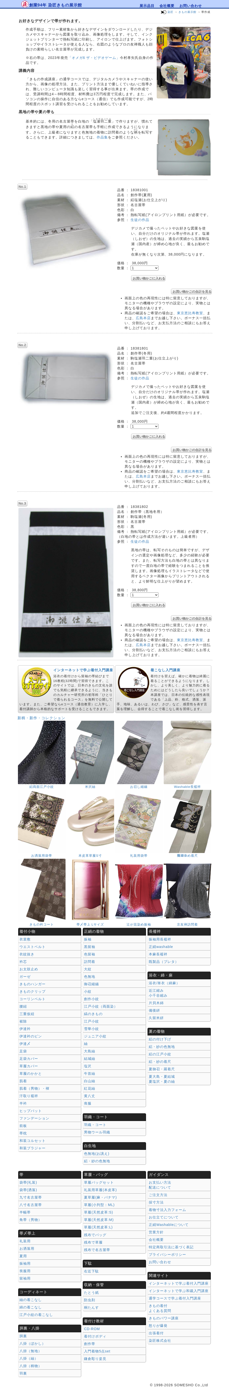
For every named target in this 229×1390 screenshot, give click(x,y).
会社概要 (166, 6)
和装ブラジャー (32, 1148)
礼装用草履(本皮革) (100, 1190)
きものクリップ (32, 991)
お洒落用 (26, 1249)
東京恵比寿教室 (190, 313)
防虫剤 (89, 1300)
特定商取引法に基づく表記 (171, 1247)
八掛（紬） (28, 1358)
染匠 (170, 11)
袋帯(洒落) (28, 1190)
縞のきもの (93, 1014)
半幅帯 (25, 1212)
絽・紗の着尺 (160, 1062)
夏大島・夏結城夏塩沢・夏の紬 (162, 1079)
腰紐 (23, 1006)
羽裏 (23, 1373)
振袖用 (25, 1263)
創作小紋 (91, 999)
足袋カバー (28, 1059)
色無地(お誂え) (96, 1154)
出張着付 (156, 1333)
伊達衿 (25, 1029)
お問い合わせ (190, 6)
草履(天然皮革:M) (99, 1220)
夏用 (23, 1256)
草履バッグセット (99, 1182)
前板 (23, 1126)
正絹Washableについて (169, 1225)
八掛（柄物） (30, 1366)
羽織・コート (95, 1125)
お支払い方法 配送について (160, 1184)
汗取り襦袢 (28, 1096)
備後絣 (154, 1010)
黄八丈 (89, 1096)
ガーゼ (25, 977)
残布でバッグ (95, 1235)
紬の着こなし (30, 1300)
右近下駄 (91, 1271)
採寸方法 (156, 1202)
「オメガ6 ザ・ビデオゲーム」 (94, 58)
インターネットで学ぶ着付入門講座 (83, 670)
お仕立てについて (164, 1217)
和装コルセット (32, 1141)
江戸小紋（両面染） (101, 1006)
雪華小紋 (91, 1029)
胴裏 (23, 1336)
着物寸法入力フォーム (167, 1210)
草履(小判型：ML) (99, 1205)
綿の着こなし (30, 1307)
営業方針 (156, 1232)
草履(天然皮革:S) (98, 1212)
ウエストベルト (32, 947)
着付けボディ (95, 1336)
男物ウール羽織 (97, 1132)
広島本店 (143, 318)
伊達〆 (25, 1044)
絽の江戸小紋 (160, 1054)
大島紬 (89, 1051)
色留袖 (89, 954)
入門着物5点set (97, 1351)
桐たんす (91, 1307)
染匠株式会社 (160, 1341)
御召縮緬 (91, 984)
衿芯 (23, 962)
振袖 (87, 939)
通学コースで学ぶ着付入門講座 (175, 1298)
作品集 (102, 137)
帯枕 (23, 1133)
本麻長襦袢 (158, 954)
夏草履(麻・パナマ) (100, 1197)
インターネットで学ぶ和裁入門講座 (179, 1291)
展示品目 (147, 6)
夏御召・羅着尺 (162, 1069)
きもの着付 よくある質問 (160, 1308)
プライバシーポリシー (167, 1254)
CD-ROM (92, 1329)
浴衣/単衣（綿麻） (164, 983)
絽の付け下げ (160, 1039)
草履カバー (28, 1066)
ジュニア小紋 (95, 1036)
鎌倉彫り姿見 (95, 1359)
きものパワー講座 (164, 1318)
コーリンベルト (32, 999)
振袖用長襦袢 (160, 939)
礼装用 (25, 1241)
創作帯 (89, 1344)
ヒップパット (30, 1111)
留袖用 (25, 1278)
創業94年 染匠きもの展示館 (55, 5)
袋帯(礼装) (28, 1182)
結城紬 (89, 1059)
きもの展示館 (187, 11)
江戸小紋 (91, 1021)
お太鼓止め (28, 969)
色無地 (89, 977)
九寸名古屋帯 (30, 1197)
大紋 (87, 969)
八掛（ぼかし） (32, 1343)
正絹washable (161, 947)
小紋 (87, 991)
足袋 (23, 1051)
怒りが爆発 (158, 1326)
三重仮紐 (26, 1014)
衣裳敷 (25, 939)
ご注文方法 (158, 1195)
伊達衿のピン (30, 1036)
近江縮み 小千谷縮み (158, 992)
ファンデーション (34, 1118)
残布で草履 (93, 1242)
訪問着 (89, 962)
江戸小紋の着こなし (36, 1315)
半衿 (23, 1103)
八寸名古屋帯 (30, 1205)
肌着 (23, 1081)
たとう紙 (91, 1293)
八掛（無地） (30, 1351)
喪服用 (25, 1271)
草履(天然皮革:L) (98, 1227)
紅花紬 (89, 1088)
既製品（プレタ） (164, 962)
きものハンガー (32, 984)
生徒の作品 (140, 220)
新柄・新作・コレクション (41, 718)
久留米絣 (156, 1018)
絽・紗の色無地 (97, 1161)
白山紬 (89, 1081)
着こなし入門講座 (165, 670)
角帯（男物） (30, 1220)
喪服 (87, 1103)
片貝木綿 (156, 1003)
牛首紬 (89, 1074)
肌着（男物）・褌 (34, 1088)
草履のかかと (30, 1074)
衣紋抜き (26, 954)
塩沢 (87, 1066)
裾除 (23, 1021)
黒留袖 (89, 947)
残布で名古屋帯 (97, 1250)
